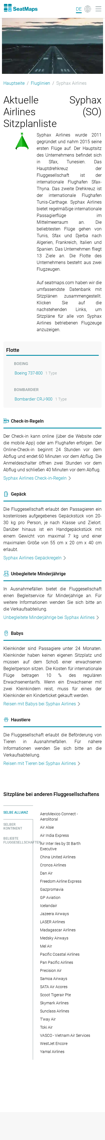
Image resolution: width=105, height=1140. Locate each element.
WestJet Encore (53, 1043)
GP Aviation (50, 897)
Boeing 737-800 (29, 373)
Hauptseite (14, 83)
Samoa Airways (53, 978)
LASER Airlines (52, 922)
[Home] (20, 7)
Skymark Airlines (54, 1003)
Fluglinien (40, 83)
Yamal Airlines (52, 1051)
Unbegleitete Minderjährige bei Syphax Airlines (51, 617)
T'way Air (48, 1019)
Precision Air (51, 970)
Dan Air (46, 873)
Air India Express (54, 835)
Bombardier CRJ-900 (33, 399)
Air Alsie (47, 827)
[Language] (83, 9)
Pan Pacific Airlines (56, 962)
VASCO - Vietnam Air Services (65, 1035)
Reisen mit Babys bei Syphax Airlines (42, 703)
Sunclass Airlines (54, 1011)
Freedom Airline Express (60, 881)
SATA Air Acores (53, 986)
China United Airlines (58, 857)
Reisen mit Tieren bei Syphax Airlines (42, 763)
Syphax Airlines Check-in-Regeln (37, 478)
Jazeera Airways (54, 913)
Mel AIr (46, 946)
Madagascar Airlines (58, 930)
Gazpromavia (52, 889)
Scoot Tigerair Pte (55, 995)
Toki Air (46, 1027)
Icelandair (48, 905)
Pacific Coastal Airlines (60, 954)
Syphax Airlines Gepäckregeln (35, 557)
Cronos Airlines (53, 865)
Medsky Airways (54, 938)
